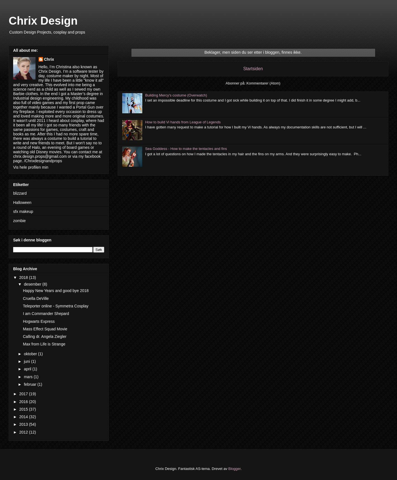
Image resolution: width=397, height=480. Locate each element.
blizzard (20, 193)
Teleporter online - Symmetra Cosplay (55, 306)
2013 (24, 424)
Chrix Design (43, 21)
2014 (24, 417)
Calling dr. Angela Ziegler (45, 336)
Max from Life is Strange (44, 344)
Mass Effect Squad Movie (45, 329)
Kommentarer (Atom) (263, 83)
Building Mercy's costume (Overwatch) (176, 95)
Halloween (22, 202)
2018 (24, 277)
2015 (24, 409)
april (28, 369)
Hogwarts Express (39, 321)
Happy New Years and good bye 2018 (56, 290)
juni (27, 361)
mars (29, 377)
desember (33, 284)
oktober (31, 354)
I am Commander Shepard (46, 313)
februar (30, 384)
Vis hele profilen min (30, 167)
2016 (24, 401)
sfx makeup (23, 211)
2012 (24, 432)
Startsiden (253, 68)
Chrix (49, 59)
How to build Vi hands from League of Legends (183, 122)
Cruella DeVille (36, 298)
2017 (24, 394)
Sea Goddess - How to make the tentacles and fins (186, 149)
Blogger (234, 469)
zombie (19, 220)
